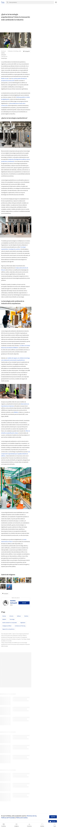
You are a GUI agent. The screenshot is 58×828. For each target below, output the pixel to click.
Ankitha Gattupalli (13, 602)
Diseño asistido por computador (9, 622)
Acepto (53, 817)
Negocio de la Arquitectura (8, 629)
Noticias (4, 616)
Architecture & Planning (20, 626)
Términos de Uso (31, 816)
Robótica (26, 616)
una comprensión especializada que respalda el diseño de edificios (15, 454)
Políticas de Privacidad (7, 818)
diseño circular (5, 78)
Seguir (24, 603)
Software (19, 616)
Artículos (11, 616)
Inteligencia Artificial (6, 626)
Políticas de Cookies (22, 818)
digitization (22, 622)
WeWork (16, 412)
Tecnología (12, 619)
